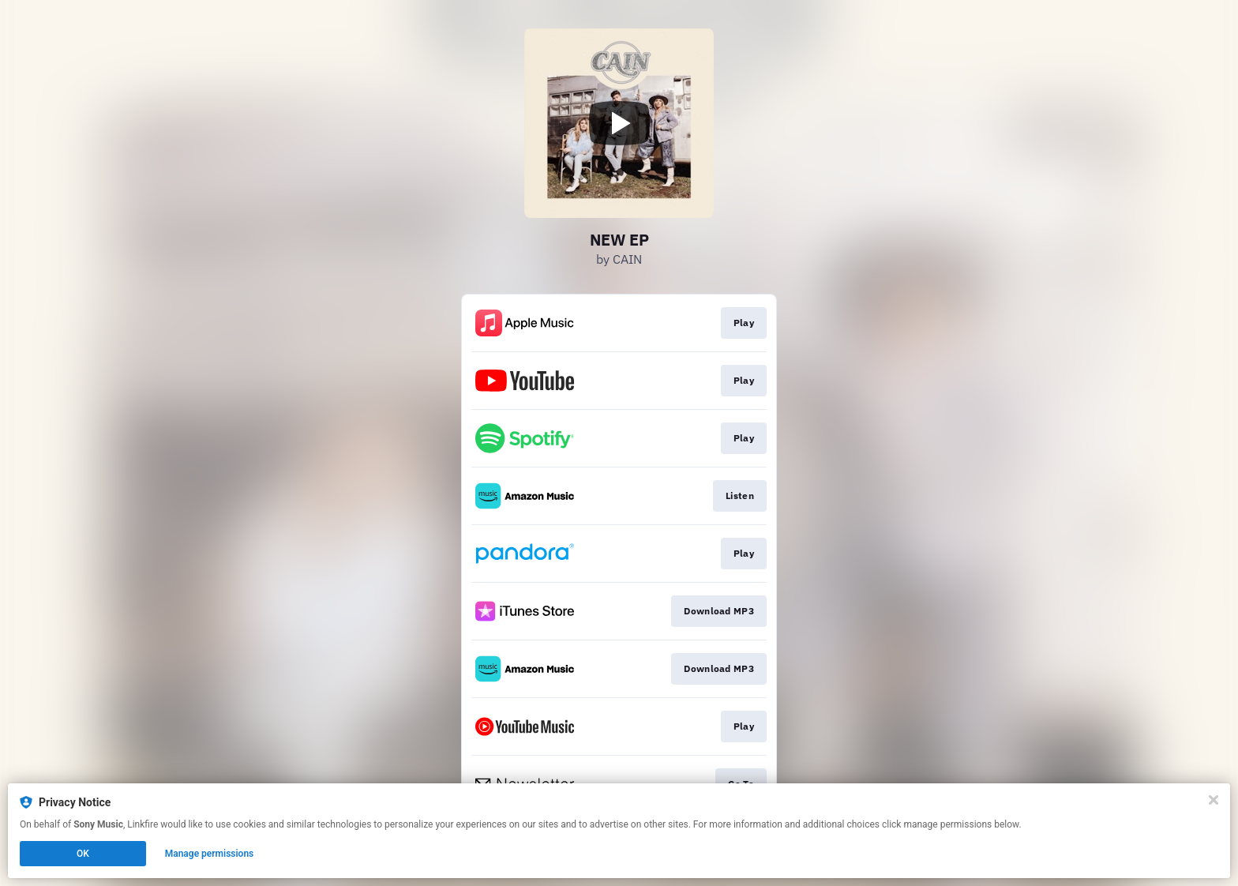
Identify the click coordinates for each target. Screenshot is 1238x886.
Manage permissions (209, 853)
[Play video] (619, 123)
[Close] (1213, 800)
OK (83, 853)
